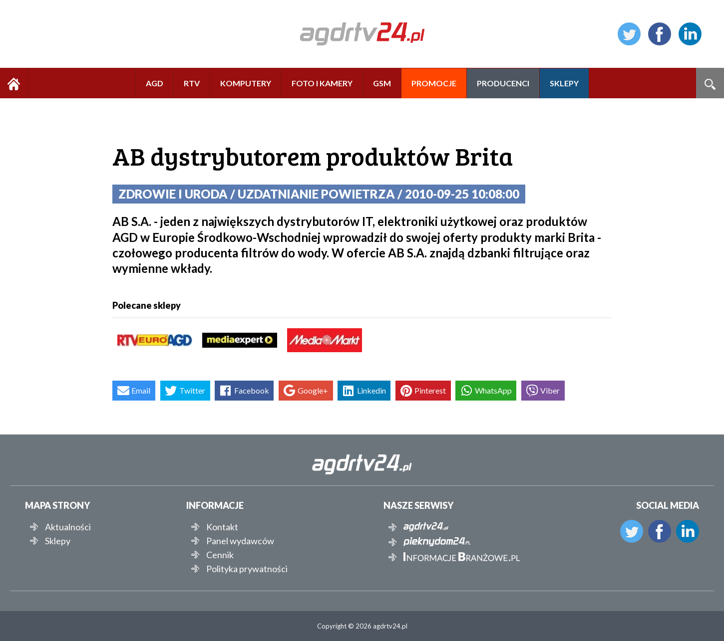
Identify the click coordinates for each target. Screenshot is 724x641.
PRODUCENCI (503, 83)
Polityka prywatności (247, 568)
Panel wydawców (240, 540)
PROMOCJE (433, 83)
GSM (382, 83)
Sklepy (57, 540)
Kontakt (222, 526)
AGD (154, 83)
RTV (192, 83)
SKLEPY (564, 83)
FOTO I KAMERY (322, 83)
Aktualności (68, 526)
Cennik (220, 554)
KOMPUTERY (245, 83)
